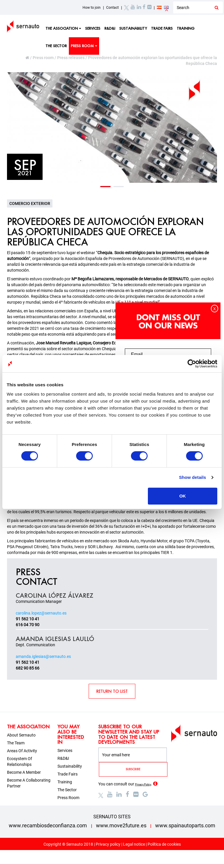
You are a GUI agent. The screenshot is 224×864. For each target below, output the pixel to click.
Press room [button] (84, 46)
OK (182, 495)
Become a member (24, 772)
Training (186, 28)
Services (92, 28)
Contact (112, 8)
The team (15, 743)
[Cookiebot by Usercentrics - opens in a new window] (191, 363)
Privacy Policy (143, 784)
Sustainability (133, 28)
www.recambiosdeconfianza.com (48, 825)
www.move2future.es (121, 825)
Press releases (71, 57)
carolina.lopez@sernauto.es (41, 613)
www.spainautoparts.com (185, 825)
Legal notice (134, 844)
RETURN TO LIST (112, 691)
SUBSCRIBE (133, 769)
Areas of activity (22, 750)
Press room (43, 57)
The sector (56, 46)
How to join (92, 8)
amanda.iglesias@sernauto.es (43, 656)
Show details (192, 477)
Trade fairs (162, 28)
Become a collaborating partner (28, 783)
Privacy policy (108, 844)
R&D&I (109, 28)
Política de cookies (164, 844)
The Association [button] (63, 28)
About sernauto (21, 735)
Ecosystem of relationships (19, 761)
